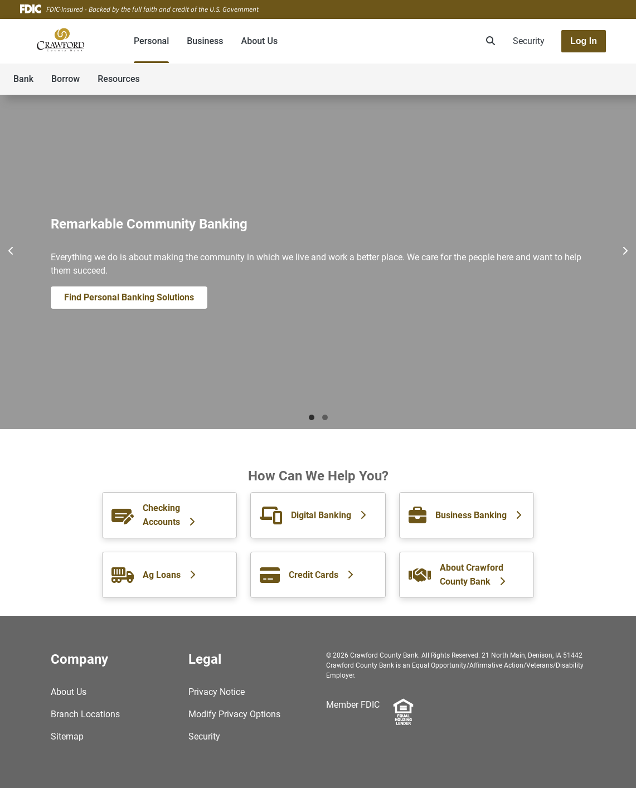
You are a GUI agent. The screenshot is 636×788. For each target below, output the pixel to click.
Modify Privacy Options (234, 714)
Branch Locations (85, 714)
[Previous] (11, 251)
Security (529, 41)
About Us (259, 41)
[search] (488, 41)
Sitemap (67, 736)
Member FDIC (353, 704)
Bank (23, 79)
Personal (151, 41)
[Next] (625, 251)
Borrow (65, 79)
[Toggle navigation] (548, 73)
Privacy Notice (216, 692)
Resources (119, 79)
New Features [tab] (325, 417)
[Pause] (318, 251)
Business (205, 41)
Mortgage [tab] (311, 417)
